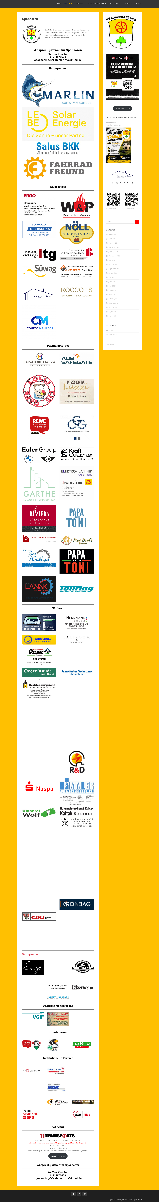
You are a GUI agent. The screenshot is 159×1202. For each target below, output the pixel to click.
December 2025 (114, 256)
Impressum (110, 345)
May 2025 (112, 286)
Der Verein (79, 4)
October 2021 (113, 307)
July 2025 (112, 277)
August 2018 (113, 312)
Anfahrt (138, 4)
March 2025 (113, 294)
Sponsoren (68, 4)
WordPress (138, 1200)
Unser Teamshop (58, 1156)
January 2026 (113, 252)
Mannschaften (114, 4)
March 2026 (113, 243)
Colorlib (124, 1200)
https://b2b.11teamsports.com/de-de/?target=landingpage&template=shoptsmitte (58, 1143)
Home (59, 4)
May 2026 (112, 234)
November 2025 (114, 260)
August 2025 (113, 273)
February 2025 (114, 299)
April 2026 (112, 239)
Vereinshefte (113, 334)
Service (127, 4)
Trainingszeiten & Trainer (97, 4)
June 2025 (112, 282)
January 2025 (113, 303)
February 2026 (114, 247)
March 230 (112, 316)
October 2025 (113, 264)
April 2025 (112, 290)
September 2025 (114, 269)
